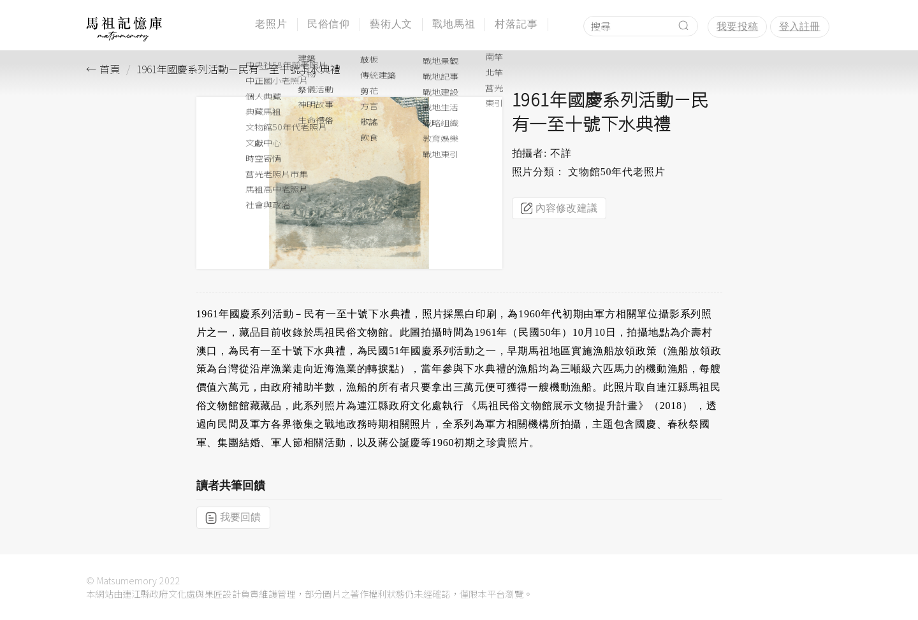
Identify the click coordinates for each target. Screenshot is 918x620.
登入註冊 (799, 26)
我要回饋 (233, 517)
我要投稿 (737, 26)
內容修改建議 (559, 208)
